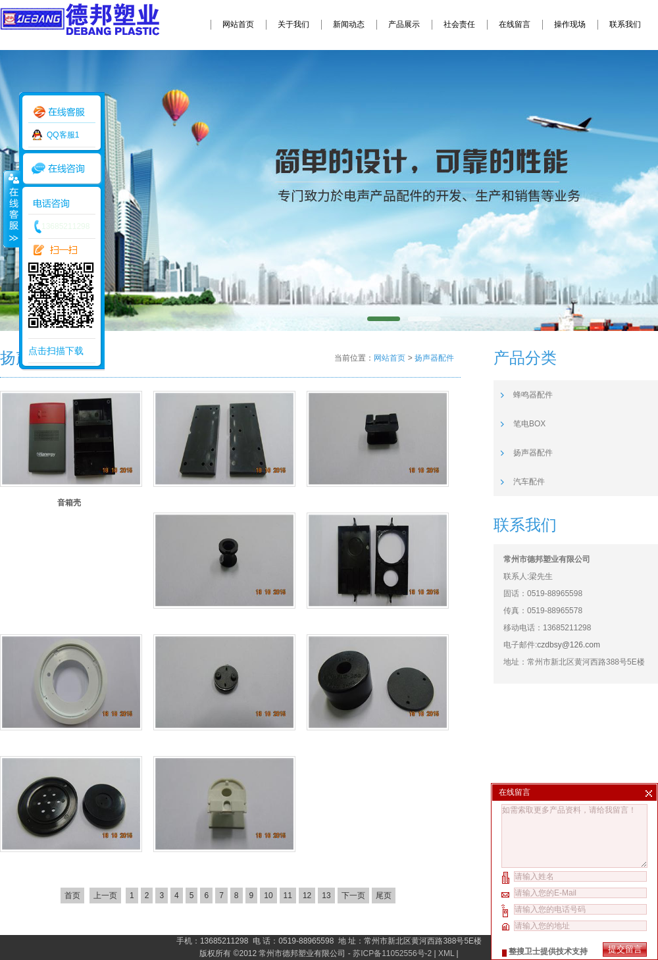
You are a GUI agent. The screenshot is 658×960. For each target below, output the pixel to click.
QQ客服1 (63, 134)
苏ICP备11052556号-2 (392, 953)
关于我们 (293, 24)
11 (288, 895)
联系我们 (625, 24)
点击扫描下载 (56, 350)
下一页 (353, 895)
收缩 (11, 208)
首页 (72, 895)
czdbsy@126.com (568, 644)
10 (268, 895)
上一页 (105, 895)
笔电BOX (529, 423)
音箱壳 (69, 502)
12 (307, 895)
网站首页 (238, 24)
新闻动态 (349, 24)
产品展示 (404, 24)
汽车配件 (529, 481)
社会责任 (459, 24)
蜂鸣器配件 (533, 394)
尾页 (384, 895)
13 (326, 895)
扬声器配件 (434, 358)
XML (446, 953)
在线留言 (514, 24)
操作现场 (570, 24)
